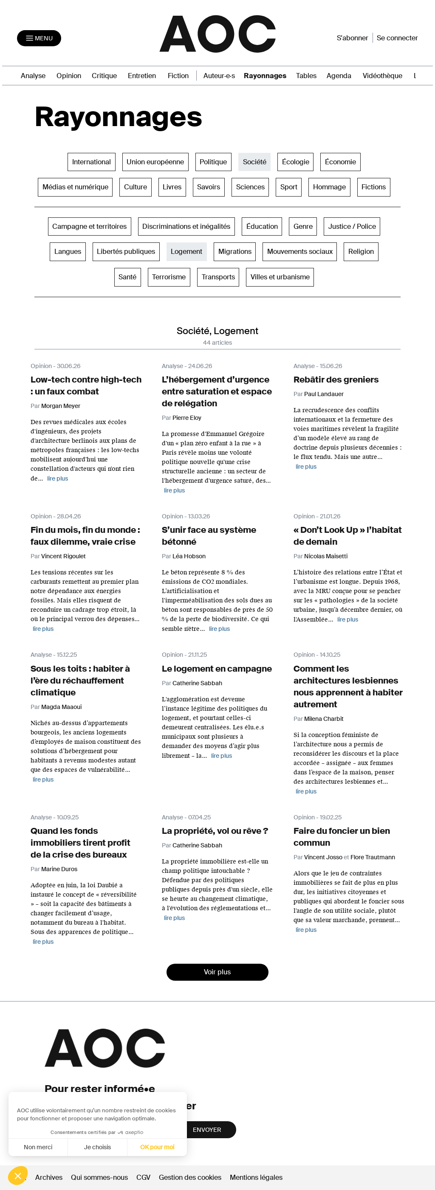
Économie (340, 162)
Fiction (178, 75)
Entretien (142, 75)
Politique (213, 162)
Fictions (374, 187)
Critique (104, 75)
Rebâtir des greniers (336, 379)
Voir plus (217, 972)
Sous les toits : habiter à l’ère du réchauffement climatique (80, 680)
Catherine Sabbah (197, 683)
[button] (18, 1175)
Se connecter (397, 38)
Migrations (234, 251)
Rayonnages (265, 75)
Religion (361, 251)
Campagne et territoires (89, 226)
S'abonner (352, 38)
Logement (186, 251)
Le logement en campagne (217, 668)
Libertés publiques (126, 251)
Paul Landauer (324, 394)
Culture (135, 187)
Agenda (339, 75)
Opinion (68, 75)
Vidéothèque (382, 75)
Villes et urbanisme (280, 277)
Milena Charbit (324, 719)
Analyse (33, 75)
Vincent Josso (323, 857)
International (91, 162)
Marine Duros (59, 869)
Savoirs (208, 187)
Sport (288, 187)
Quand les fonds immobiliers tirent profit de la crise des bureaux (80, 842)
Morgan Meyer (60, 406)
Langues (67, 251)
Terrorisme (169, 277)
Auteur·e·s (219, 75)
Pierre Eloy (186, 418)
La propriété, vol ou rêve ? (215, 830)
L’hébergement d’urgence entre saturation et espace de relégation (217, 391)
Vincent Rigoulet (63, 556)
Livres (172, 187)
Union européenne (155, 162)
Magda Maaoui (61, 707)
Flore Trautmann (372, 857)
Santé (127, 277)
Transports (218, 277)
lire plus (57, 478)
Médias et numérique (75, 187)
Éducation (262, 226)
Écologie (295, 162)
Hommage (329, 187)
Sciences (250, 187)
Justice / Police (352, 226)
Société (254, 162)
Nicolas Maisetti (325, 556)
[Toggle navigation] (39, 38)
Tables (306, 75)
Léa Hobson (189, 556)
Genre (303, 226)
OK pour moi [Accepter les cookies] (89, 1147)
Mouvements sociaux (300, 251)
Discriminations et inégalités (186, 226)
